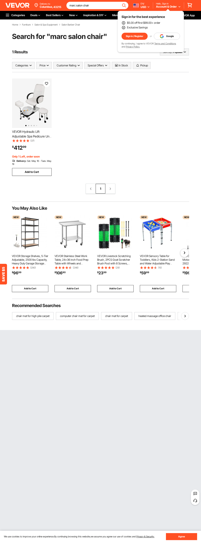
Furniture (26, 24)
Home (15, 24)
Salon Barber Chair (71, 24)
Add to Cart (32, 171)
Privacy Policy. (133, 46)
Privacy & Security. (145, 536)
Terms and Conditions (165, 43)
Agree (181, 536)
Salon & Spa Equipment (46, 24)
